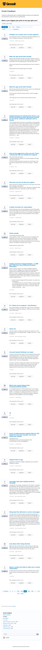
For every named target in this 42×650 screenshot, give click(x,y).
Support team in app (16, 459)
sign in (14, 606)
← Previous (5, 591)
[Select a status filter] (6, 29)
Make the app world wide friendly (20, 56)
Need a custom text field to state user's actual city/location (24, 567)
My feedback (15, 29)
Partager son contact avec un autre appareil (23, 34)
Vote (5, 38)
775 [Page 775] (39, 591)
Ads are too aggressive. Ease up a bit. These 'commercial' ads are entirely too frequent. (24, 154)
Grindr (7, 637)
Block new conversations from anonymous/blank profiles (19, 386)
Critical (30, 47)
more (18, 135)
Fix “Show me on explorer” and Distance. (23, 305)
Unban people (14, 233)
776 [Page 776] (18, 593)
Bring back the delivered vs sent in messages (24, 512)
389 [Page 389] (32, 591)
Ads (16, 166)
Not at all (14, 47)
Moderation (17, 137)
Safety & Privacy (18, 191)
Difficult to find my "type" (19, 40)
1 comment (11, 248)
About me (12, 329)
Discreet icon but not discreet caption (21, 182)
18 (10, 413)
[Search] (37, 634)
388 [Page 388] (29, 591)
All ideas (5, 616)
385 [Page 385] (18, 591)
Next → (23, 593)
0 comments (11, 40)
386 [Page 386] (22, 591)
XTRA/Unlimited (18, 217)
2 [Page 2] (12, 591)
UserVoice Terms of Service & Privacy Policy (21, 646)
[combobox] (20, 634)
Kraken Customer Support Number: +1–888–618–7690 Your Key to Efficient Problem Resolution (24, 265)
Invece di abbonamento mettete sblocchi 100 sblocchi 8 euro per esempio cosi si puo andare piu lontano (24, 435)
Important (22, 47)
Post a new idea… (7, 614)
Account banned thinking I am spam (21, 352)
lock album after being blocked (19, 544)
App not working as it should (20, 336)
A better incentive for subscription (20, 207)
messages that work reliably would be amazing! (22, 482)
